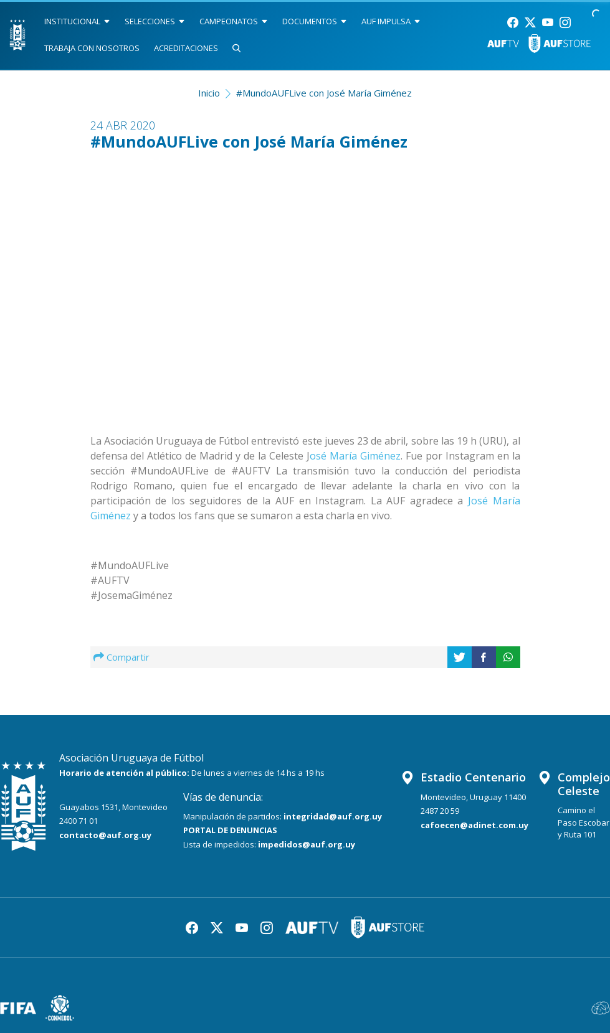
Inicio (209, 93)
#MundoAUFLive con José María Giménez (324, 93)
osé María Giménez (355, 456)
